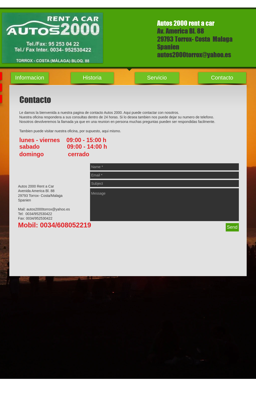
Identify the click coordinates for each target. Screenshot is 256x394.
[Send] (232, 227)
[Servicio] (157, 78)
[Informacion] (30, 78)
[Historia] (92, 78)
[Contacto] (222, 78)
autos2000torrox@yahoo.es (194, 55)
